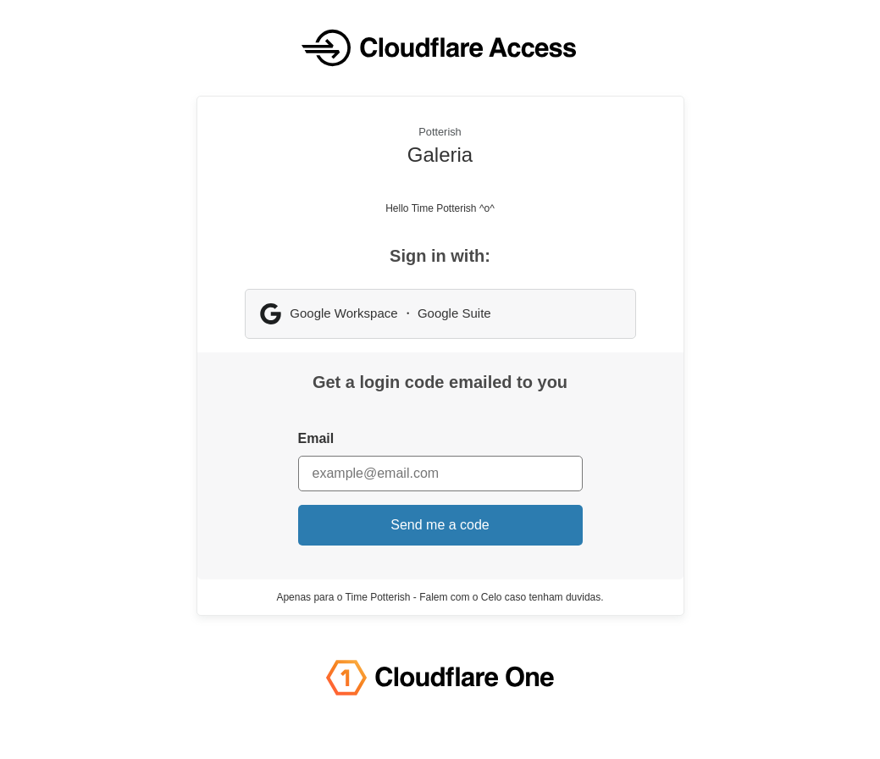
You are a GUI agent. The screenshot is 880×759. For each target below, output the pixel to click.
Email (316, 438)
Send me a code (440, 525)
